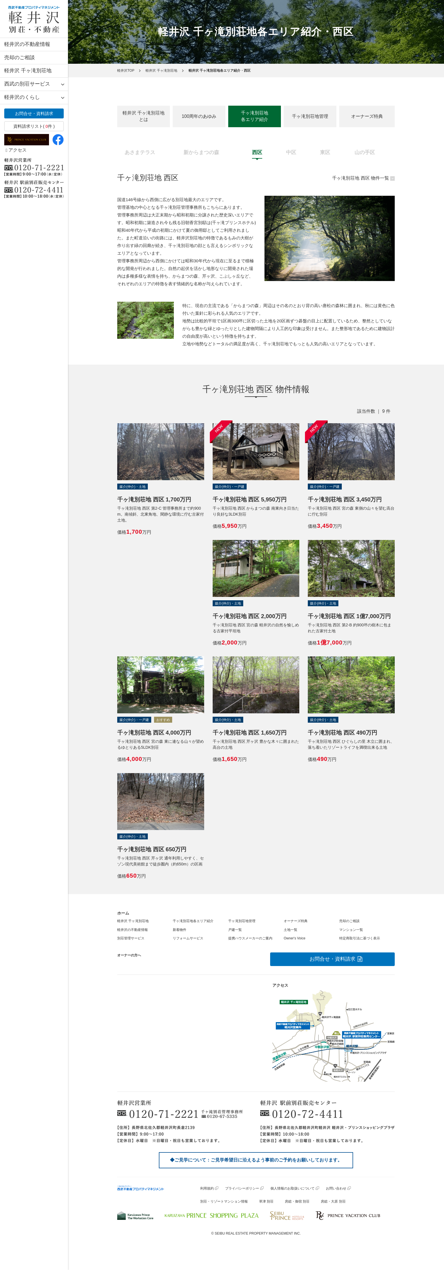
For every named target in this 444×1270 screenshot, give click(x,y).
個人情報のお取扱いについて (292, 1188)
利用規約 (207, 1188)
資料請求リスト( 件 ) (34, 126)
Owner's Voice (294, 938)
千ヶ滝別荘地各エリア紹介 (254, 116)
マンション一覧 (351, 930)
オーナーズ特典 (367, 116)
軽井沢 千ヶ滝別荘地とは (144, 116)
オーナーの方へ (129, 955)
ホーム (123, 913)
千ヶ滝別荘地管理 (310, 116)
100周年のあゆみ (199, 116)
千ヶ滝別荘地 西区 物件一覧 (360, 178)
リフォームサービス (188, 938)
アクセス (16, 150)
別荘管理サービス (130, 938)
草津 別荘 (266, 1201)
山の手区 (365, 152)
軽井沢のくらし (22, 97)
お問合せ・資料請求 (34, 113)
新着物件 (179, 930)
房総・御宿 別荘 (297, 1201)
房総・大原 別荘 (333, 1201)
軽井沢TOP (125, 71)
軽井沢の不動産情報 (27, 44)
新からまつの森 (201, 152)
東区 (325, 152)
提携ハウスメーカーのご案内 (250, 938)
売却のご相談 (19, 57)
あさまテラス (140, 152)
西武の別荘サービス (27, 84)
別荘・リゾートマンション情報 (224, 1201)
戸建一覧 (235, 930)
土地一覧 (290, 930)
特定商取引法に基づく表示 (359, 938)
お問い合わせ (336, 1188)
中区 (291, 152)
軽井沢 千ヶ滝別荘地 (28, 70)
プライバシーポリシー (242, 1188)
